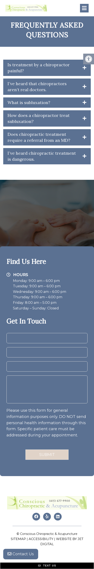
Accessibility (41, 539)
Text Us (47, 565)
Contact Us (21, 554)
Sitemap (18, 539)
